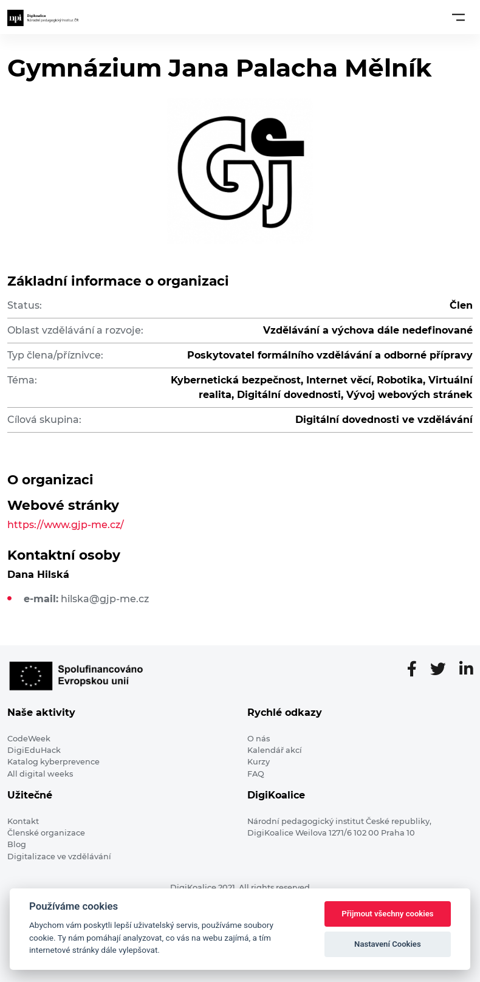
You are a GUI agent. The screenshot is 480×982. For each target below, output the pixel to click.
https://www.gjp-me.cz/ (65, 524)
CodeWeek (28, 738)
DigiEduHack (34, 750)
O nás (258, 738)
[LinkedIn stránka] (466, 669)
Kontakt (23, 821)
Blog (16, 844)
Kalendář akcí (274, 750)
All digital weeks (40, 773)
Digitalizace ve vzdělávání (59, 856)
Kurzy (258, 761)
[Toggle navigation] (458, 17)
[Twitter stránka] (443, 669)
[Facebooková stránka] (417, 669)
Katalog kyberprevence (53, 761)
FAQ (255, 773)
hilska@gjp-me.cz (105, 599)
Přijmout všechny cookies (387, 913)
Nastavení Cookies (387, 944)
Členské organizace (46, 832)
